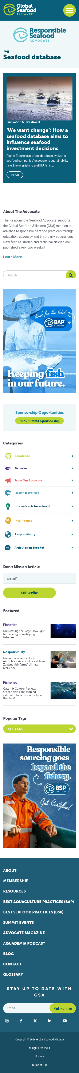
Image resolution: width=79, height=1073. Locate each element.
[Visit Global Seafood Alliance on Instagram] (10, 1020)
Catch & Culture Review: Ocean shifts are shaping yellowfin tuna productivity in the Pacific (22, 693)
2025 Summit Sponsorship (39, 420)
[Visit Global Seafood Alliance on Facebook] (24, 1020)
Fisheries (10, 625)
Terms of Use (39, 1064)
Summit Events (18, 922)
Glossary (13, 974)
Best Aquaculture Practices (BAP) (38, 901)
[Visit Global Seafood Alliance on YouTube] (68, 1020)
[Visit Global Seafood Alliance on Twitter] (38, 1020)
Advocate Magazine (24, 933)
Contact (12, 964)
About (9, 870)
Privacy (39, 1056)
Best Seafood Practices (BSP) (33, 912)
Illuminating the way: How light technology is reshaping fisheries (24, 634)
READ (15, 174)
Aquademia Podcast (24, 943)
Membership (15, 881)
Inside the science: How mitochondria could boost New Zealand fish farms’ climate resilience (24, 663)
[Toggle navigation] (69, 10)
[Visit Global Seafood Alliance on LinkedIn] (53, 1020)
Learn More (12, 257)
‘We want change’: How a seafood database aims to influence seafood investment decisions (37, 139)
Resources (14, 891)
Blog (8, 953)
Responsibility (14, 652)
